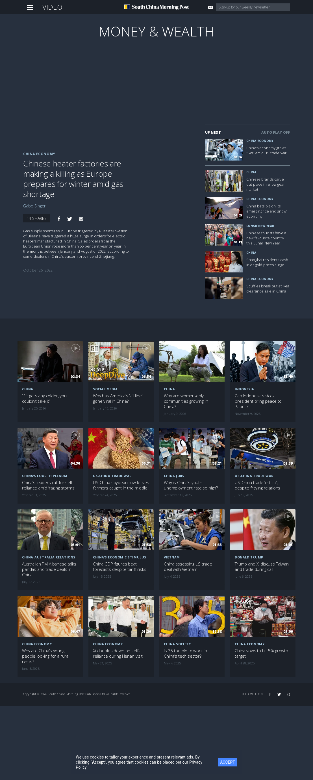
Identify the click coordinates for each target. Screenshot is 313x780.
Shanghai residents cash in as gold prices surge (267, 262)
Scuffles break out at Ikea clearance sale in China (268, 288)
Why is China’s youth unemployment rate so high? (191, 485)
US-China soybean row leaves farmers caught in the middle (121, 485)
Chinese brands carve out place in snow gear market (265, 184)
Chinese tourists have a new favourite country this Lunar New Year (266, 238)
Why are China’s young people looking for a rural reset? (45, 656)
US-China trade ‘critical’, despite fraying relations (257, 485)
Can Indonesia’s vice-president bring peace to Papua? (258, 401)
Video (52, 7)
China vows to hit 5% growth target (261, 653)
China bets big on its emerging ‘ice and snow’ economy (266, 211)
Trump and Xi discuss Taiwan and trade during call (262, 566)
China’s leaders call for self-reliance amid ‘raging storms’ (48, 485)
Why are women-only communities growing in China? (186, 401)
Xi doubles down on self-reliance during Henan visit (118, 653)
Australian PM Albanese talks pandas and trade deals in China (49, 569)
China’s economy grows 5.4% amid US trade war (266, 150)
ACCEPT (227, 762)
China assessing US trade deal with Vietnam (188, 566)
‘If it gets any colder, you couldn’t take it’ (44, 398)
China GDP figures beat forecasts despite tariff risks (119, 566)
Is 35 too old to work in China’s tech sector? (185, 653)
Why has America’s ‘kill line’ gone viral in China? (117, 398)
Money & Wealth (156, 31)
